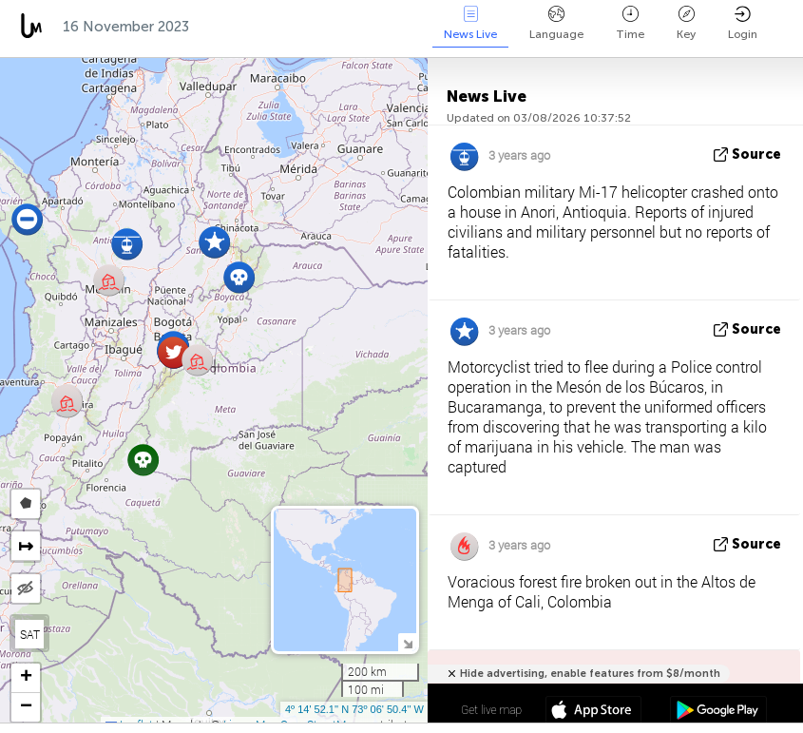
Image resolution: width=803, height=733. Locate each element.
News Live (470, 23)
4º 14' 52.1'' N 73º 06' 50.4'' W (354, 709)
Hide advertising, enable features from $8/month (590, 673)
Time (630, 23)
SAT (30, 634)
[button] (143, 459)
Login (742, 23)
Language (556, 23)
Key (686, 23)
